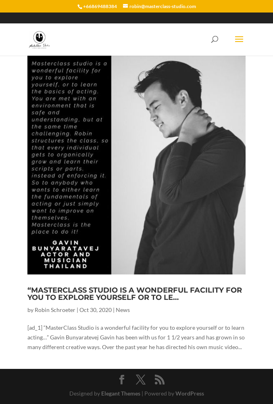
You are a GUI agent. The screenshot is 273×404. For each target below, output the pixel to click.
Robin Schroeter (55, 309)
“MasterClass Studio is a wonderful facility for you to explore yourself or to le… (134, 294)
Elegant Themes (120, 393)
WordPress (189, 393)
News (123, 309)
